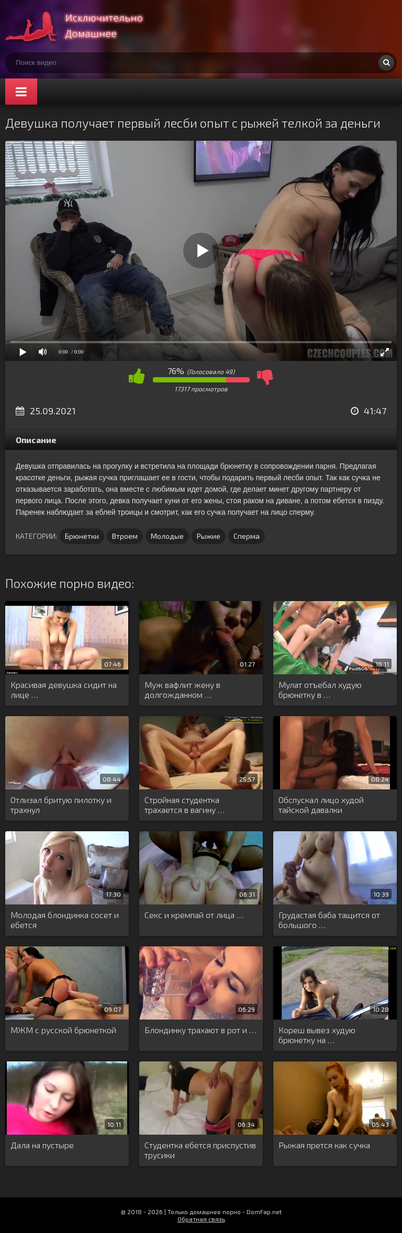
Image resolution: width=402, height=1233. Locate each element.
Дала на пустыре (42, 1145)
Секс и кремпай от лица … (193, 915)
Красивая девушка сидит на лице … (63, 689)
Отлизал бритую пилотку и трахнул (60, 805)
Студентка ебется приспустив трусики (200, 1150)
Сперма (246, 535)
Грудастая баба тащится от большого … (329, 920)
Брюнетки (82, 535)
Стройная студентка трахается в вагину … (184, 805)
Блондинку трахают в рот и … (200, 1030)
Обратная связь (201, 1219)
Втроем (125, 535)
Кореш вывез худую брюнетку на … (316, 1035)
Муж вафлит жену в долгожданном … (182, 689)
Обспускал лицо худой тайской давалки (321, 805)
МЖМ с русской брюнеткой (63, 1030)
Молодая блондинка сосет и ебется (64, 920)
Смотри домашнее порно (83, 26)
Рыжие (208, 535)
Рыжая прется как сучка (324, 1145)
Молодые (167, 535)
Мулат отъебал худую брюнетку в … (320, 689)
